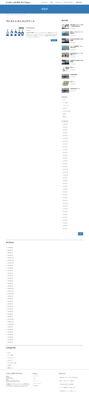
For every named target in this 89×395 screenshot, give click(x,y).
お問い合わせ (35, 385)
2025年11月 (65, 138)
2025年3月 (65, 161)
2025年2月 (65, 163)
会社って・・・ (73, 81)
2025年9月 (65, 144)
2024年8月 (65, 180)
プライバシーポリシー (37, 383)
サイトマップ (35, 380)
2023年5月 (65, 223)
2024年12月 (65, 169)
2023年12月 (65, 203)
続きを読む (54, 40)
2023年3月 (65, 228)
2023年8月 (65, 214)
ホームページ (35, 376)
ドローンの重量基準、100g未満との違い (67, 387)
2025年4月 (65, 158)
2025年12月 (65, 135)
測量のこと (65, 116)
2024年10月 (65, 175)
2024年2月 (65, 197)
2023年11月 (65, 206)
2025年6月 (65, 152)
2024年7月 (65, 183)
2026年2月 (65, 129)
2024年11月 (65, 172)
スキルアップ (65, 105)
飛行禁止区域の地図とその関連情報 (66, 384)
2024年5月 (65, 189)
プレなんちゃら (30, 28)
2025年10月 (65, 141)
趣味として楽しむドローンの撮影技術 (67, 380)
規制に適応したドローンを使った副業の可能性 (68, 377)
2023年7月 (65, 217)
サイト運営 (65, 102)
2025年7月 (65, 149)
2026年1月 (65, 132)
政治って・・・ (73, 67)
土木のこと (65, 108)
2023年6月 (65, 220)
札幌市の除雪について (75, 88)
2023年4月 (65, 225)
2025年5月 (65, 155)
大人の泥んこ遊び (66, 111)
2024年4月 (65, 191)
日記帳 (64, 114)
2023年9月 (65, 211)
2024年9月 (65, 177)
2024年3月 (65, 194)
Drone (64, 99)
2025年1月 (65, 166)
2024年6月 (65, 186)
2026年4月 (65, 124)
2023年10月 (65, 208)
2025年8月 (65, 146)
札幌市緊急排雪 (73, 74)
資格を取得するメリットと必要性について (68, 391)
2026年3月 (65, 127)
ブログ (34, 378)
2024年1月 (65, 200)
